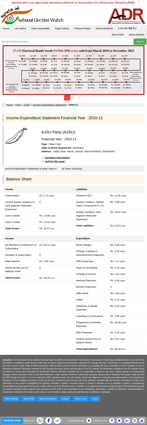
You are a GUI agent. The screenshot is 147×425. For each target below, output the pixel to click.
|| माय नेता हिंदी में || (127, 28)
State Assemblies (40, 28)
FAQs (95, 399)
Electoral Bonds (104, 28)
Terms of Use (81, 399)
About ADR (118, 34)
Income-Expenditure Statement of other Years (31, 168)
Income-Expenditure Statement (49, 104)
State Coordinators (48, 399)
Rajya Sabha (62, 28)
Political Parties (82, 28)
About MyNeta (136, 34)
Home (6, 28)
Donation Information (57, 157)
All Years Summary (72, 168)
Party (18, 104)
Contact (65, 399)
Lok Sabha (20, 28)
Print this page (56, 161)
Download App (76, 420)
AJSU (27, 104)
